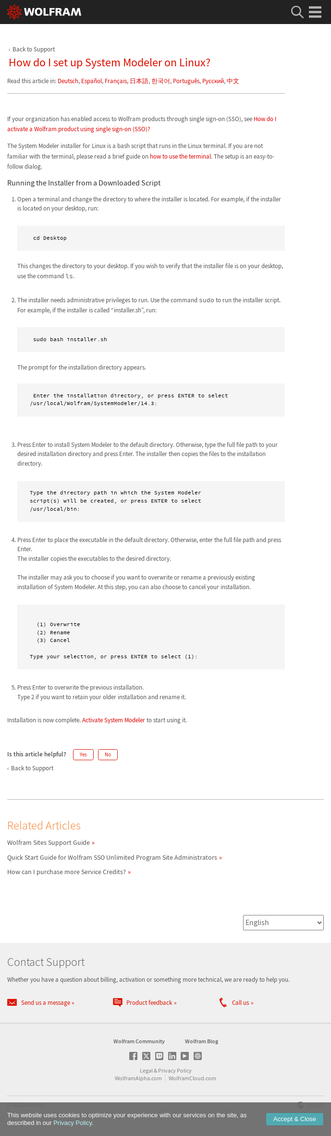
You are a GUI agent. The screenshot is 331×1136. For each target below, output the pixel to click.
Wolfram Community (139, 1041)
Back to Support (33, 49)
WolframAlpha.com (138, 1078)
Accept (294, 1119)
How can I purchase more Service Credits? (66, 871)
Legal (146, 1070)
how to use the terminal (180, 156)
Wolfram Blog (201, 1041)
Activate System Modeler (113, 720)
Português (186, 81)
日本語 (139, 81)
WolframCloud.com (192, 1078)
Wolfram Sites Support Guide (48, 842)
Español (91, 81)
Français (116, 81)
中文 (233, 81)
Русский (213, 81)
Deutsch (68, 81)
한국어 (160, 81)
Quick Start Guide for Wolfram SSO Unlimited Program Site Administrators (112, 857)
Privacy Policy (175, 1070)
